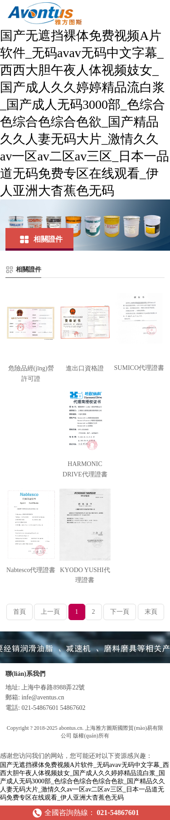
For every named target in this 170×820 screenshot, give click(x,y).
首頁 (19, 611)
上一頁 (50, 611)
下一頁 (119, 611)
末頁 (151, 611)
